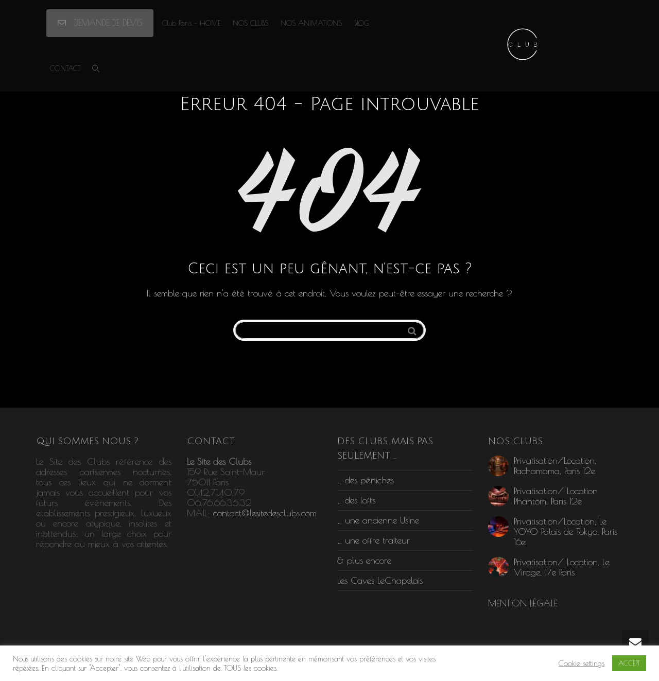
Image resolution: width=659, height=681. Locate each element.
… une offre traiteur (373, 540)
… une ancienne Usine (378, 520)
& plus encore (364, 560)
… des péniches (365, 480)
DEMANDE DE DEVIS (100, 22)
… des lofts (356, 500)
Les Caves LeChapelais (380, 580)
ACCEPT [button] (629, 663)
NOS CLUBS (250, 23)
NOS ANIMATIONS (311, 23)
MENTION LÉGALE (523, 603)
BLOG (361, 23)
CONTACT (65, 68)
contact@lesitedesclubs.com (265, 513)
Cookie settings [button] (581, 663)
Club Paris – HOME (191, 23)
